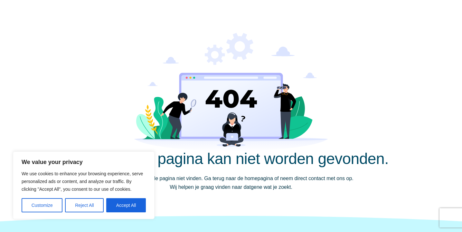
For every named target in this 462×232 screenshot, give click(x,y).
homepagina (259, 178)
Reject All (84, 205)
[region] (84, 185)
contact (316, 178)
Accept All (126, 205)
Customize (42, 205)
